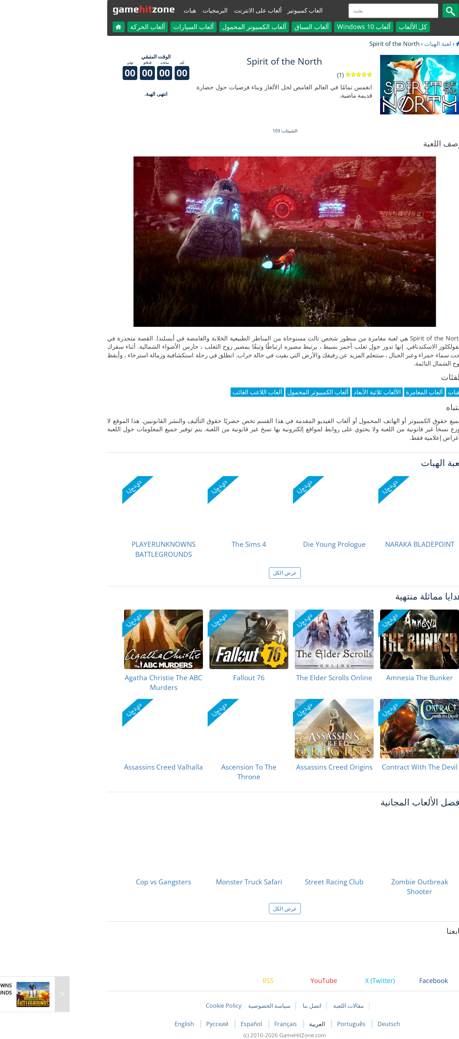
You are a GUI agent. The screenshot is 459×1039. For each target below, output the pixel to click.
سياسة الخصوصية (214, 1006)
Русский (163, 1024)
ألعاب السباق (256, 26)
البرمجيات (159, 10)
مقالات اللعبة (293, 1006)
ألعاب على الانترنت (203, 10)
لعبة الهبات (382, 43)
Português (297, 1024)
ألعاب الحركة (92, 26)
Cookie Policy (168, 1006)
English (129, 1024)
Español (196, 1024)
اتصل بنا (256, 1006)
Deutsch (333, 1024)
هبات (134, 10)
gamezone (88, 9)
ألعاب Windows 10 (308, 26)
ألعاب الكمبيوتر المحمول (199, 26)
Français (231, 1024)
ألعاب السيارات (138, 26)
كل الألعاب (358, 26)
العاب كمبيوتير (250, 10)
